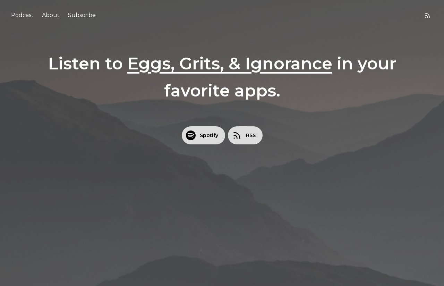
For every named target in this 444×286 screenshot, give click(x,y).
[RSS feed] (427, 15)
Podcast (22, 15)
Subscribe (82, 15)
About (51, 15)
